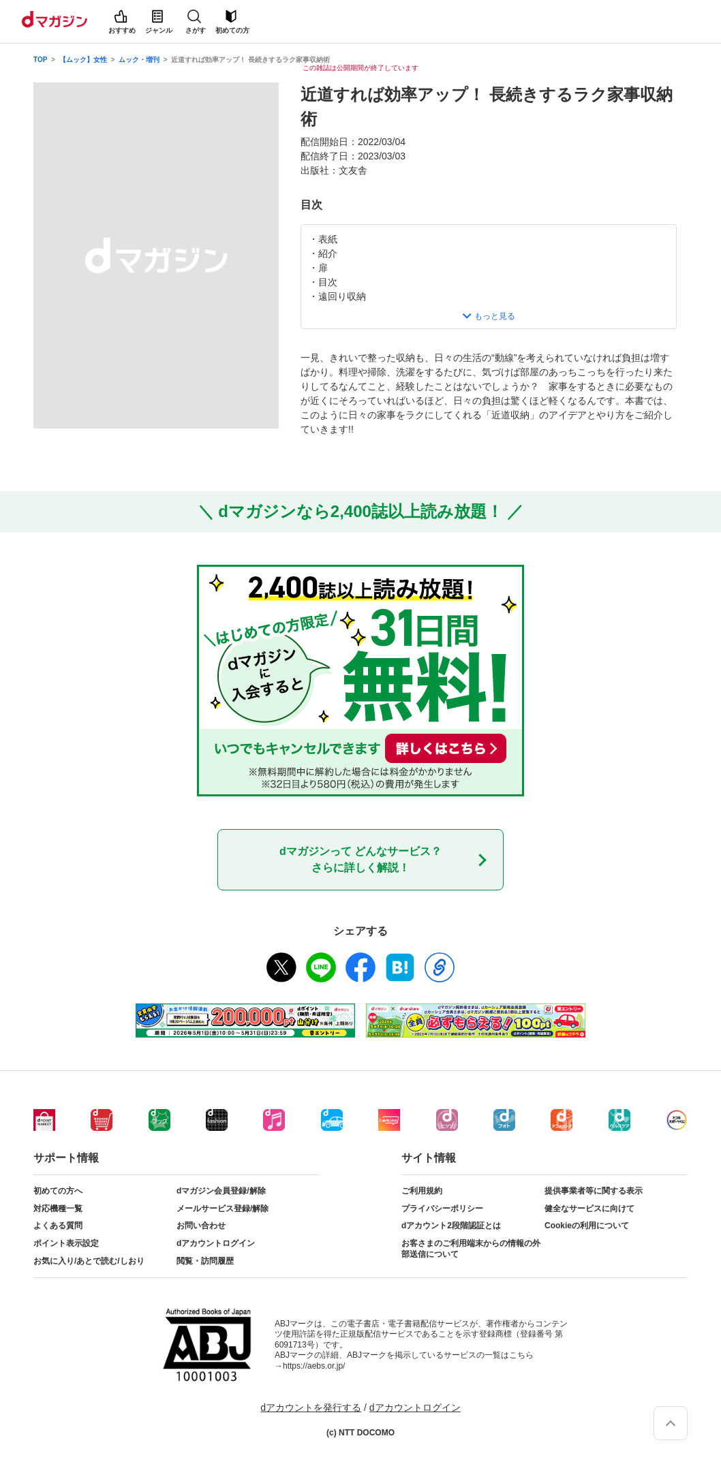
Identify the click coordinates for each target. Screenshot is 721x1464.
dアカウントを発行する (310, 1407)
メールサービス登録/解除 (223, 1208)
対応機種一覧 (57, 1208)
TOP (40, 59)
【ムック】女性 (83, 59)
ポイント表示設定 (66, 1243)
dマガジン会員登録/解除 (221, 1191)
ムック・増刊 (139, 59)
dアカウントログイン (216, 1243)
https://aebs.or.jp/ (314, 1366)
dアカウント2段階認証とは (451, 1225)
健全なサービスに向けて (589, 1208)
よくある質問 (57, 1225)
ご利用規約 (421, 1191)
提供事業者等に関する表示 (593, 1191)
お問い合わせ (201, 1225)
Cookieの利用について (586, 1225)
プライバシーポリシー (442, 1208)
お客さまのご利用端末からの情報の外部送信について (470, 1249)
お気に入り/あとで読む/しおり (88, 1261)
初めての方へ (57, 1191)
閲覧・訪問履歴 (205, 1261)
